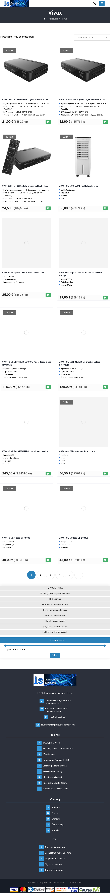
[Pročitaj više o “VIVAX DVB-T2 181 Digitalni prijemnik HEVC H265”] (48, 122)
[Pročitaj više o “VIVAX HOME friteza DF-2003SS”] (105, 560)
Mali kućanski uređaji (55, 615)
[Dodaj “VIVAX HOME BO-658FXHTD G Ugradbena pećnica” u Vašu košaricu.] (48, 473)
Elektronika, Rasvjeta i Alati (55, 632)
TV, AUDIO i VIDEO (55, 588)
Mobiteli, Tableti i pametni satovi (55, 593)
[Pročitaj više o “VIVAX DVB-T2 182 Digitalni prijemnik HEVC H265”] (105, 122)
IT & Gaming (55, 599)
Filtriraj (55, 655)
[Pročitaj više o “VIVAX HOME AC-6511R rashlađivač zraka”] (105, 208)
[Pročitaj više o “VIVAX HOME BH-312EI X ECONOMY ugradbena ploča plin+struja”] (48, 387)
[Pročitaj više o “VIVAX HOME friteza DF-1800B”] (48, 560)
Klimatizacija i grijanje (55, 621)
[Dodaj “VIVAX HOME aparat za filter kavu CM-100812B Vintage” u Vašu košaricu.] (105, 297)
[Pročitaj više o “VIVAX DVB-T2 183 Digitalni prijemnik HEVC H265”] (48, 208)
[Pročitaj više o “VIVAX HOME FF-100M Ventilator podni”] (105, 473)
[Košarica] (94, 3)
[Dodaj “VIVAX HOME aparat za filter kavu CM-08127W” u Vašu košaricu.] (48, 295)
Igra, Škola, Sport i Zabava (55, 626)
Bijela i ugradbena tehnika (55, 610)
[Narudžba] (92, 38)
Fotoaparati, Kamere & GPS (55, 604)
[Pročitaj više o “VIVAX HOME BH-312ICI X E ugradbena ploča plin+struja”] (105, 387)
